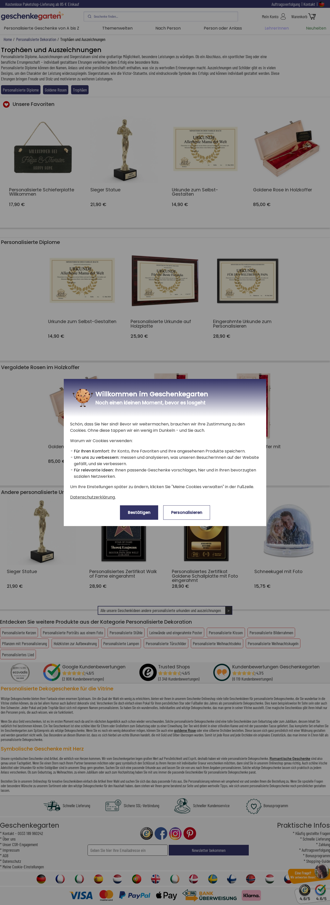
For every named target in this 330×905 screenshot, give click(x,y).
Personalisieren (186, 512)
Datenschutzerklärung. (93, 497)
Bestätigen (139, 512)
